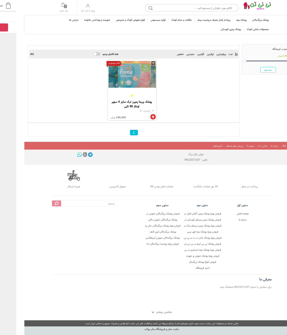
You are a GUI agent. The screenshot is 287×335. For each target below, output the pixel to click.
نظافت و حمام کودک (163, 20)
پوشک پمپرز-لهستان (213, 29)
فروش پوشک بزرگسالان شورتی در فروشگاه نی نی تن (144, 214)
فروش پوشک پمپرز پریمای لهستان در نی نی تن (184, 220)
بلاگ (266, 146)
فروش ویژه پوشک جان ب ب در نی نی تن (185, 238)
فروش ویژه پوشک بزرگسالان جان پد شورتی (145, 226)
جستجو (250, 70)
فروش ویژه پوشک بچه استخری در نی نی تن (184, 250)
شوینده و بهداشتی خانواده (79, 20)
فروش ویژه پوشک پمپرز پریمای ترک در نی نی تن (184, 226)
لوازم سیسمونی (140, 20)
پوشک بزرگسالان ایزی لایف (144, 231)
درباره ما (256, 146)
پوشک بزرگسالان (242, 20)
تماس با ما (244, 146)
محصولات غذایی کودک (239, 29)
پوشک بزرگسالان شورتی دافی (144, 219)
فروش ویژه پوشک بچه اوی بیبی (184, 231)
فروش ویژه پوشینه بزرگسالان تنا (144, 243)
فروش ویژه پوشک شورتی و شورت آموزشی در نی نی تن (184, 256)
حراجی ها (55, 20)
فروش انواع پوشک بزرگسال (184, 262)
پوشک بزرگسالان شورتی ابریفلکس (145, 237)
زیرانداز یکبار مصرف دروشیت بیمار (195, 20)
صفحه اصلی (224, 213)
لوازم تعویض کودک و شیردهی (112, 20)
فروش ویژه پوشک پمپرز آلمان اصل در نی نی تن (184, 214)
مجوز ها (232, 146)
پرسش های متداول (216, 146)
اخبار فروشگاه (184, 268)
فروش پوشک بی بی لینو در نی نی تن (184, 243)
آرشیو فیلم (199, 146)
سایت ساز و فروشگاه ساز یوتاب (143, 329)
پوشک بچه (223, 20)
